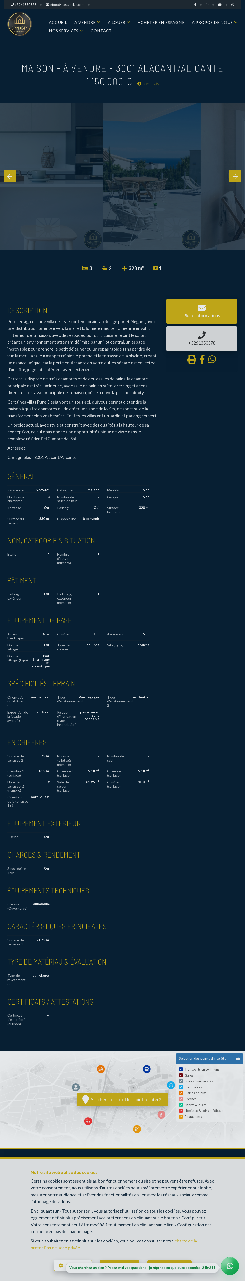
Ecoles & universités (199, 1082)
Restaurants (193, 1117)
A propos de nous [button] (212, 22)
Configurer (76, 1265)
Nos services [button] (63, 30)
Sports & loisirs (195, 1105)
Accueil (58, 22)
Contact (101, 30)
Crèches (190, 1100)
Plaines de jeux (195, 1094)
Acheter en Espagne (161, 22)
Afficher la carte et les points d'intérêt (122, 1099)
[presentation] (10, 176)
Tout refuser (122, 1265)
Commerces (193, 1088)
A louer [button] (116, 22)
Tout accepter (172, 1265)
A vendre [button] (85, 22)
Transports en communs (202, 1070)
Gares (189, 1076)
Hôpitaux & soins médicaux (204, 1111)
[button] (209, 1059)
